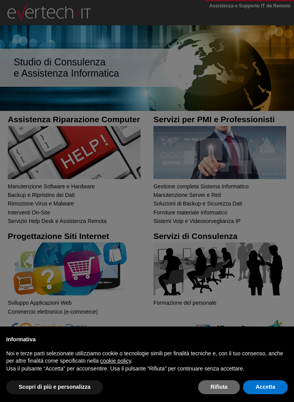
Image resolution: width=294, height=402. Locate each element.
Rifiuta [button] (219, 387)
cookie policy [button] (115, 361)
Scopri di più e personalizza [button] (54, 387)
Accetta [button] (265, 387)
